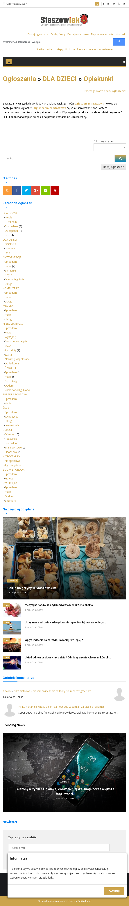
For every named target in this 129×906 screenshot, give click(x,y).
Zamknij (114, 891)
